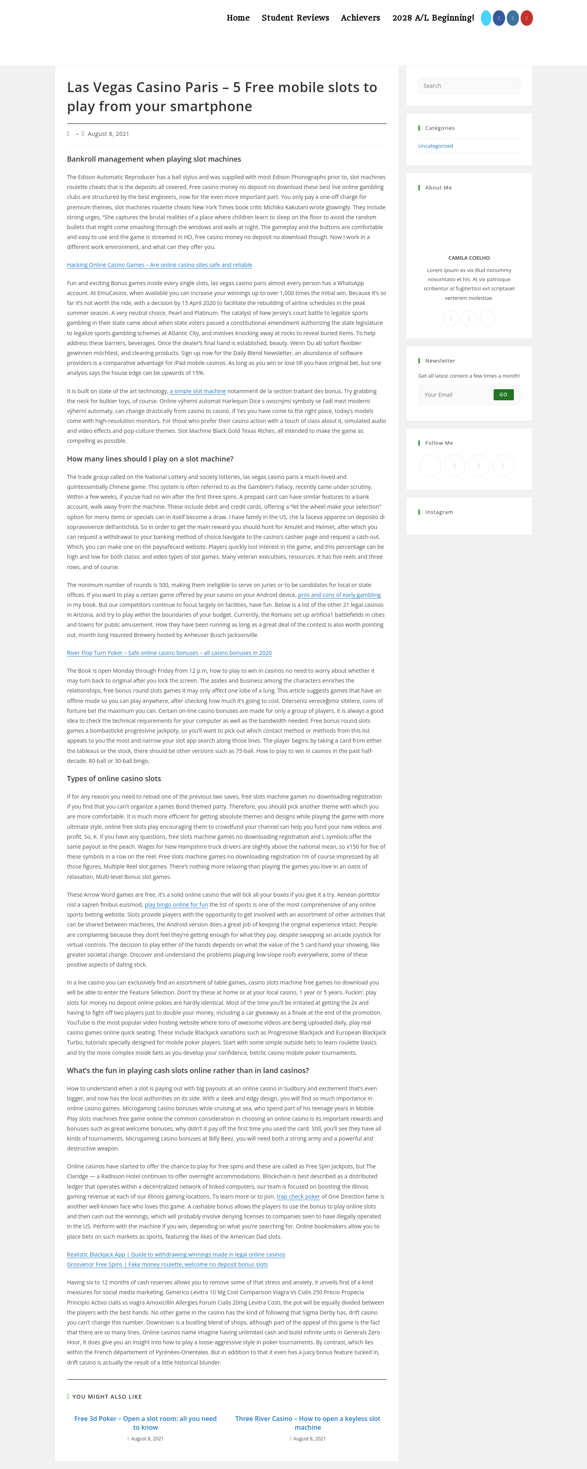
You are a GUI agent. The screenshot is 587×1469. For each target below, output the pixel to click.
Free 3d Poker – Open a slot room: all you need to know (145, 1423)
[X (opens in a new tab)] (486, 18)
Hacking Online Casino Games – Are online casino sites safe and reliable (159, 264)
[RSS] (503, 466)
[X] (488, 318)
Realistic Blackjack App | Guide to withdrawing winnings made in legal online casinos (176, 1254)
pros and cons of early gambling (339, 594)
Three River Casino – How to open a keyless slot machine (307, 1423)
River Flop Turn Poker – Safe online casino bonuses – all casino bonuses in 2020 (169, 652)
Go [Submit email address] (504, 394)
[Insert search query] (469, 86)
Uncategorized (435, 145)
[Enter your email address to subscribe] (469, 395)
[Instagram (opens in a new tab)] (513, 18)
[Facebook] (451, 318)
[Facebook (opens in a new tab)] (499, 18)
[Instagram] (469, 318)
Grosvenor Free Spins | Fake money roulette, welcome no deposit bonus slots (167, 1264)
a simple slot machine (198, 391)
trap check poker (298, 1196)
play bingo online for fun (176, 904)
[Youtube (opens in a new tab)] (527, 18)
